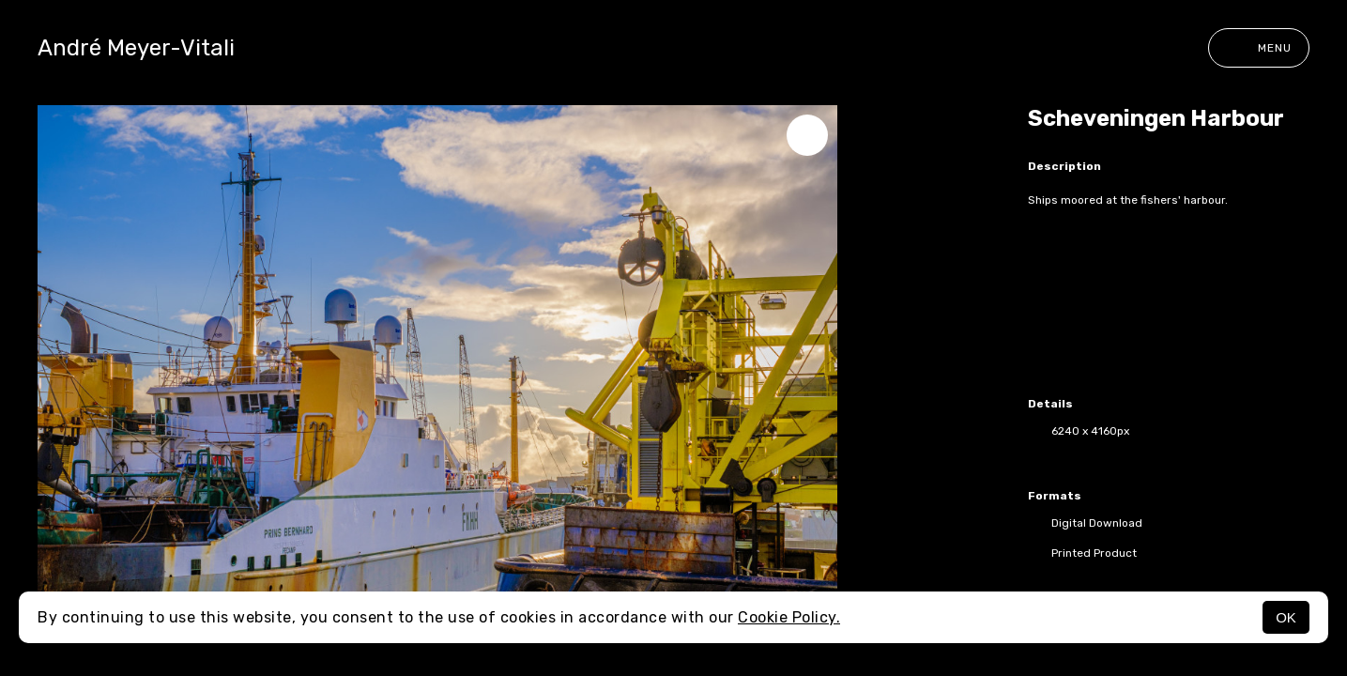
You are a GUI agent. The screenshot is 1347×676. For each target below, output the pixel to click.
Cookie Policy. (789, 617)
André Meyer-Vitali (136, 48)
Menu (1259, 48)
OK (1286, 617)
